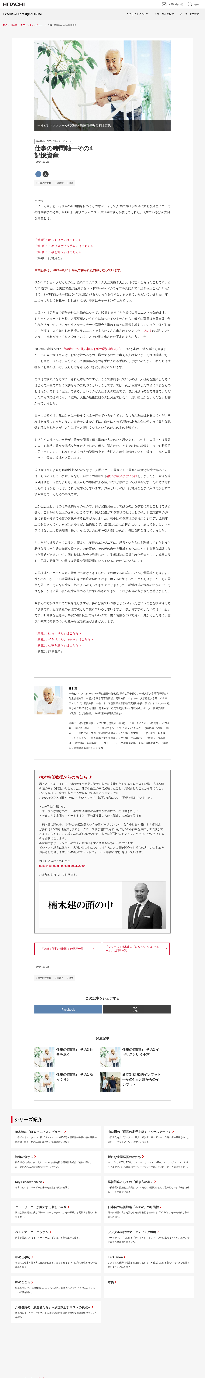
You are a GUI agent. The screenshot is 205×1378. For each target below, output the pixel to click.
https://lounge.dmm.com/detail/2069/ (62, 865)
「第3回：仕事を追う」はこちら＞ (58, 252)
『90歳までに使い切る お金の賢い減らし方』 (93, 349)
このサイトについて (138, 14)
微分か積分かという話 (122, 476)
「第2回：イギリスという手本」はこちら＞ (64, 246)
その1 (147, 330)
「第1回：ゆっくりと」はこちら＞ (58, 240)
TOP (5, 25)
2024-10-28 (42, 161)
